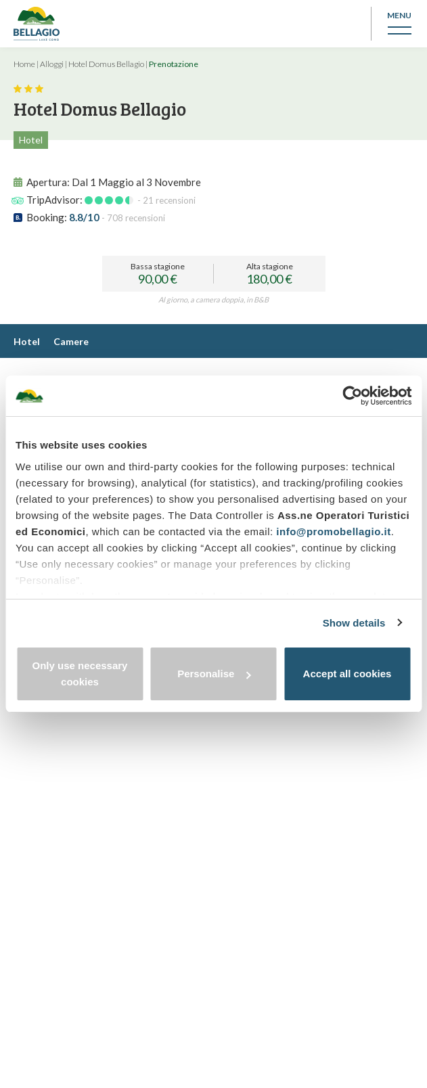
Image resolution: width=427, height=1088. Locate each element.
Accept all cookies (347, 673)
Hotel (27, 341)
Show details (354, 623)
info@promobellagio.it (333, 531)
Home (24, 64)
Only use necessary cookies (80, 673)
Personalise (213, 673)
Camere (71, 341)
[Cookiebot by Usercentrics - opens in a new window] (352, 396)
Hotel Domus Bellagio (106, 64)
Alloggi (52, 64)
